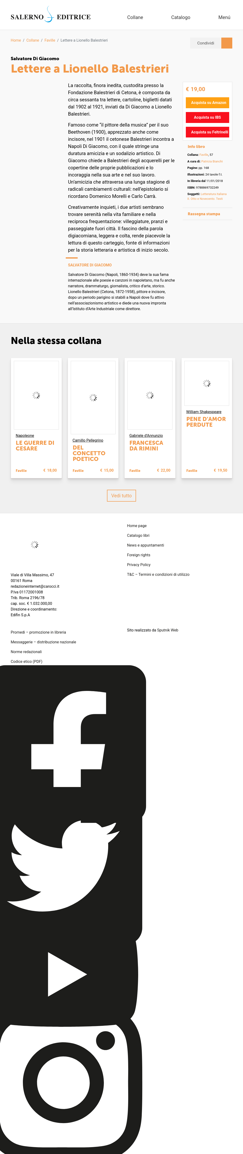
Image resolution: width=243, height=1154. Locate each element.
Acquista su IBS (207, 117)
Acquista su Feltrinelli (209, 132)
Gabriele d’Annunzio (146, 435)
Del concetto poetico (89, 453)
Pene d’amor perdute (206, 422)
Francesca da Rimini (146, 446)
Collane (32, 40)
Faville (50, 40)
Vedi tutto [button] (121, 496)
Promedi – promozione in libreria (38, 632)
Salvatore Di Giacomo (36, 58)
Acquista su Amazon (208, 102)
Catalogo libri (138, 535)
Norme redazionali (26, 652)
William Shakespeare (204, 411)
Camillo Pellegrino (88, 440)
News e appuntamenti (145, 545)
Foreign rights (138, 555)
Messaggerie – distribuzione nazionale (43, 642)
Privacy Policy (139, 564)
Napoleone (25, 435)
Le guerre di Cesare (35, 446)
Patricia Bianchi (212, 161)
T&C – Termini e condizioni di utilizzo (158, 574)
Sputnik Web (167, 630)
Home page (137, 525)
